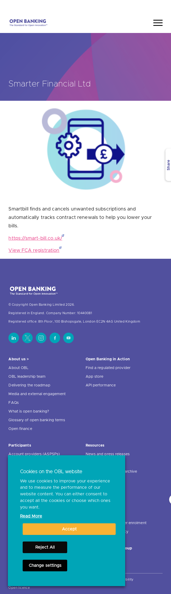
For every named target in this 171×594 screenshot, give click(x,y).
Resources (95, 445)
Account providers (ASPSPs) (34, 454)
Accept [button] (69, 529)
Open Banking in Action (108, 359)
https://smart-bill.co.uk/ (35, 238)
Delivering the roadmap (29, 385)
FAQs (13, 403)
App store (95, 377)
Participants (19, 445)
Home (133, 6)
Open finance (20, 429)
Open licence (19, 587)
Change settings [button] (45, 565)
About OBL (18, 368)
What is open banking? (28, 411)
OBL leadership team (27, 377)
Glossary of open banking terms (36, 420)
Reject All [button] (45, 547)
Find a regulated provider (108, 368)
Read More (31, 516)
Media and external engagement (37, 394)
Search (153, 6)
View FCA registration (33, 250)
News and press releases (108, 454)
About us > (18, 359)
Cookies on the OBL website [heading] (51, 472)
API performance (101, 385)
